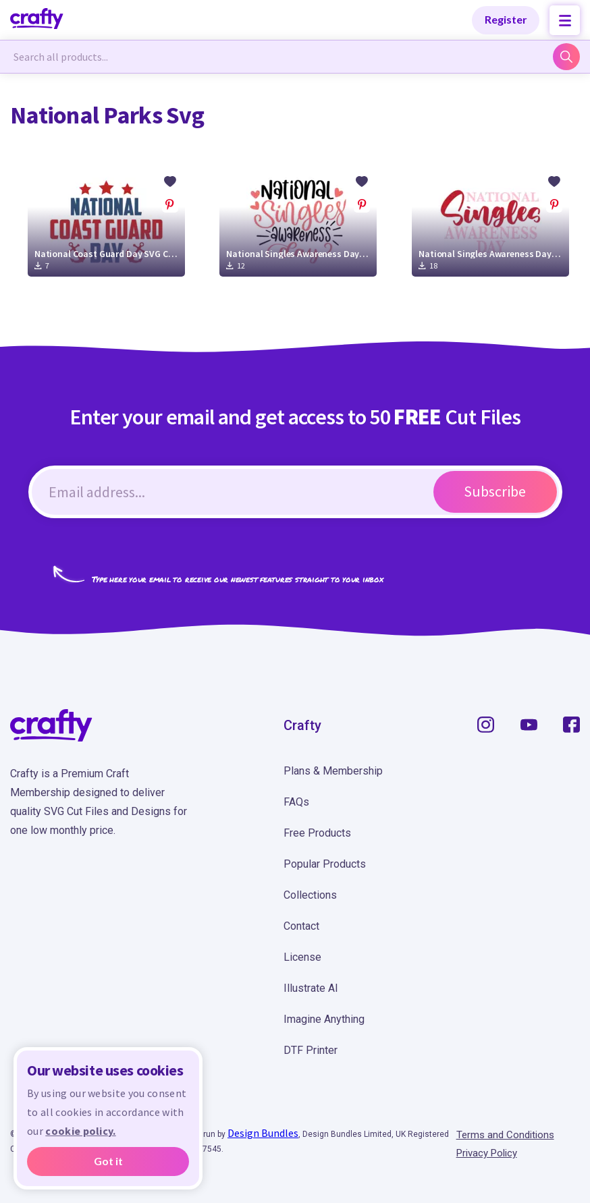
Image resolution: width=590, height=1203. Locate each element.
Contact (301, 926)
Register (506, 19)
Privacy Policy (486, 1153)
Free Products (317, 833)
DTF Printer (311, 1050)
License (302, 957)
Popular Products (325, 864)
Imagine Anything (324, 1019)
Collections (310, 895)
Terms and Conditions (505, 1135)
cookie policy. (80, 1131)
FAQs (296, 801)
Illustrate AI (311, 988)
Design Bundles (262, 1133)
